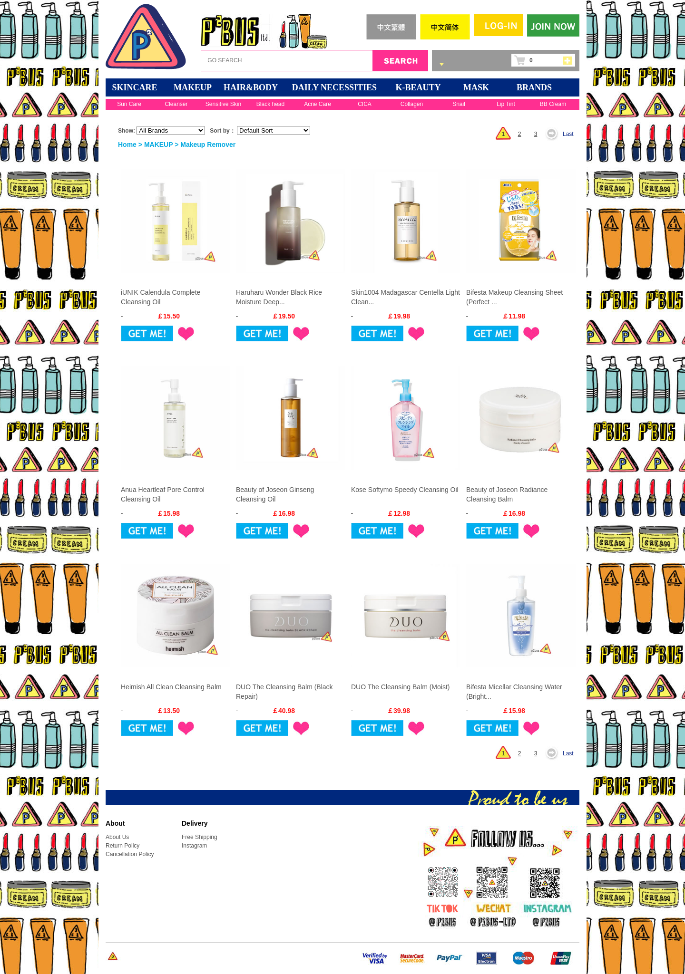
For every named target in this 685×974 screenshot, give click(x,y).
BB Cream (553, 104)
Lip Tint (506, 104)
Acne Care (317, 104)
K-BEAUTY (417, 87)
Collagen (412, 104)
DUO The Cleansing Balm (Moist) (400, 687)
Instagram (194, 845)
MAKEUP (193, 87)
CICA (365, 104)
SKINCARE (134, 87)
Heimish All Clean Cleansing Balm (171, 687)
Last (568, 134)
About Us (117, 837)
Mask (476, 87)
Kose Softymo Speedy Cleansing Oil (405, 489)
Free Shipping (199, 837)
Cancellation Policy (130, 854)
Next (554, 134)
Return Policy (122, 845)
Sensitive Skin (223, 104)
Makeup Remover (207, 144)
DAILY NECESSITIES (334, 87)
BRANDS (534, 87)
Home (127, 144)
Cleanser (176, 104)
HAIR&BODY (251, 87)
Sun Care (129, 104)
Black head (270, 104)
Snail (458, 104)
